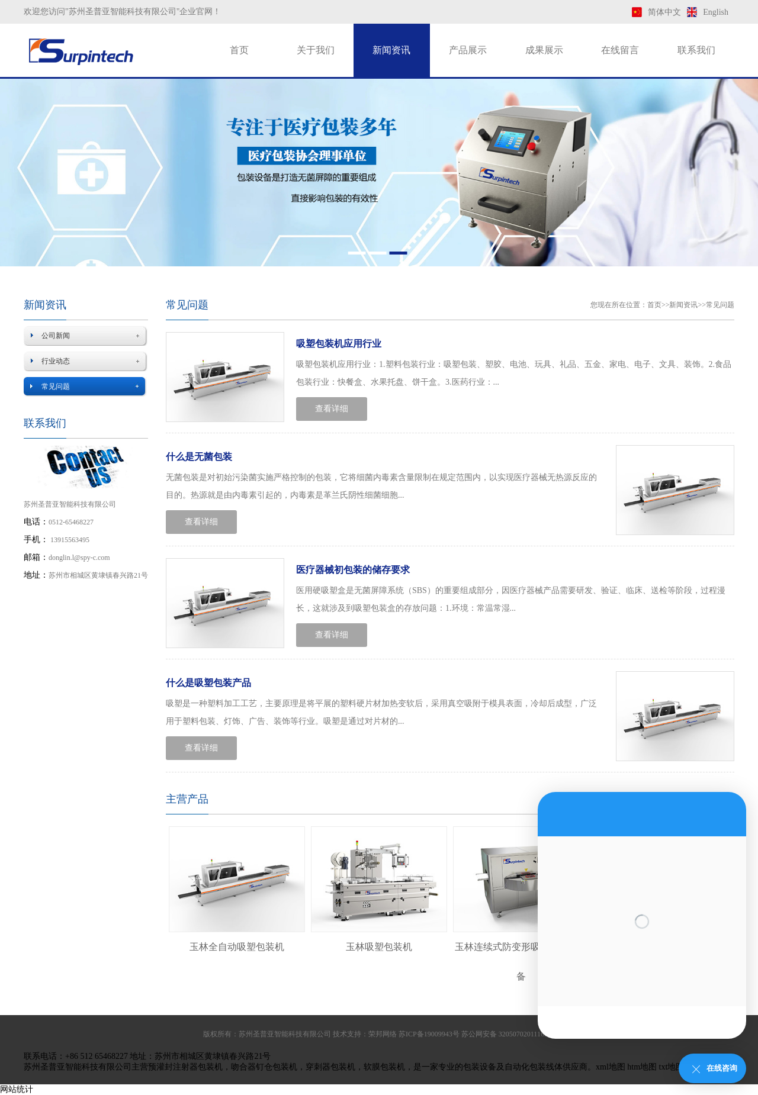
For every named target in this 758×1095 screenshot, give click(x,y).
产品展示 (468, 50)
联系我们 (696, 50)
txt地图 (672, 1066)
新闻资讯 (391, 50)
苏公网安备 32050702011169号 (508, 1034)
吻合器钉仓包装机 (264, 1066)
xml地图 (610, 1066)
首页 (239, 50)
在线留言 (620, 50)
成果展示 (544, 50)
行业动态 (55, 361)
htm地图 (642, 1066)
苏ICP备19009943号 (429, 1034)
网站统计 (16, 1089)
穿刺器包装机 (330, 1066)
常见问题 (55, 386)
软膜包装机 (384, 1066)
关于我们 (316, 50)
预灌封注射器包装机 (185, 1066)
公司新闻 (55, 335)
